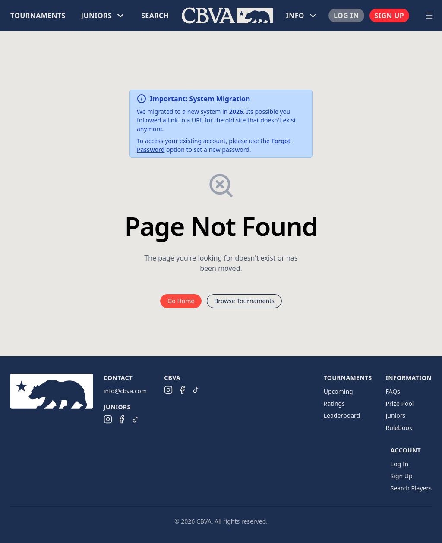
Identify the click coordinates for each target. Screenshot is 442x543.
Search (155, 15)
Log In (346, 15)
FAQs (392, 391)
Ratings (334, 403)
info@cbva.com (125, 391)
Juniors (395, 415)
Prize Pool (399, 403)
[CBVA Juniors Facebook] (121, 419)
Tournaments (38, 15)
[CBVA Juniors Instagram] (108, 419)
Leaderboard (342, 415)
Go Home (180, 301)
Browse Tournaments (244, 301)
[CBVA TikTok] (196, 390)
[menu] (210, 15)
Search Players (411, 488)
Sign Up (389, 15)
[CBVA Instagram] (168, 390)
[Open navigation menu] (429, 15)
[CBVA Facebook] (182, 390)
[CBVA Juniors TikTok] (135, 419)
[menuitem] (38, 15)
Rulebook (398, 428)
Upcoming (338, 391)
